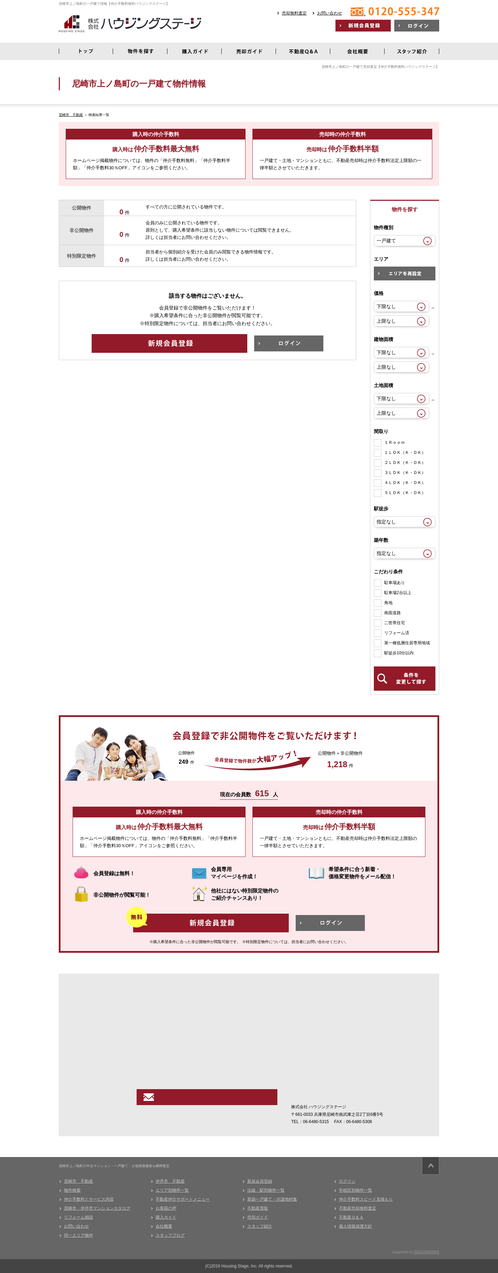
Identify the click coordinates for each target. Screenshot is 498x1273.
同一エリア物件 (78, 1235)
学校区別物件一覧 (355, 1190)
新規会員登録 (259, 1181)
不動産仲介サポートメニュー (183, 1199)
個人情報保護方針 (355, 1226)
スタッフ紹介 (259, 1226)
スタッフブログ (170, 1235)
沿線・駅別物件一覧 (266, 1190)
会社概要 (164, 1226)
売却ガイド (257, 1217)
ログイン (347, 1181)
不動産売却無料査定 (357, 1208)
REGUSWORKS (426, 1252)
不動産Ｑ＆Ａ (351, 1217)
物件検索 (72, 1190)
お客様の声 (166, 1208)
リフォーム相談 (78, 1217)
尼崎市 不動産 (71, 115)
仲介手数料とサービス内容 (89, 1199)
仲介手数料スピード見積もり (366, 1199)
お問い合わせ (329, 13)
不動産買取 (257, 1208)
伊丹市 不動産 (170, 1181)
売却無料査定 (294, 13)
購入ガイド (166, 1217)
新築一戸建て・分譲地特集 (272, 1199)
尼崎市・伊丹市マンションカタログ (97, 1208)
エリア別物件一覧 (172, 1190)
